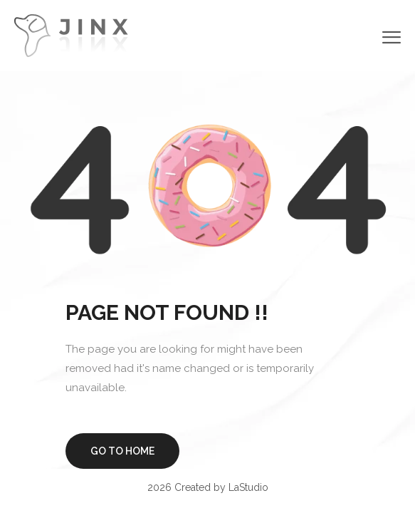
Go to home (122, 451)
